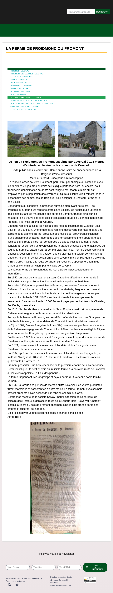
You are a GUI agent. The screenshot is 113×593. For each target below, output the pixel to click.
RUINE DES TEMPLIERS (19, 80)
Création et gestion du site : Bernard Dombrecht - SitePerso (61, 580)
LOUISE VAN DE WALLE (19, 89)
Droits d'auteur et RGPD (60, 586)
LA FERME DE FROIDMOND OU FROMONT (26, 97)
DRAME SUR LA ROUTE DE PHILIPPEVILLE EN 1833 (30, 100)
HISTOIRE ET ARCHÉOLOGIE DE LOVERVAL (26, 74)
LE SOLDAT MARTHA (18, 95)
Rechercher (102, 11)
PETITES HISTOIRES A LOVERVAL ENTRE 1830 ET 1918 (31, 103)
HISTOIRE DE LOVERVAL (19, 71)
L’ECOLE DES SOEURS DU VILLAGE (23, 109)
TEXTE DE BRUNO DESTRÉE (20, 83)
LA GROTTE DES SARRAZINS (21, 77)
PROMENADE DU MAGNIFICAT (21, 86)
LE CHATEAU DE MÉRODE (20, 92)
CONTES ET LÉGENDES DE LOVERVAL (24, 106)
